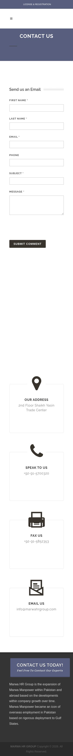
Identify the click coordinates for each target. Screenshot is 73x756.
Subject (16, 173)
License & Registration (37, 4)
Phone (14, 155)
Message (16, 191)
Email (14, 136)
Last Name (18, 118)
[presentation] (39, 227)
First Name (18, 100)
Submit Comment (28, 243)
